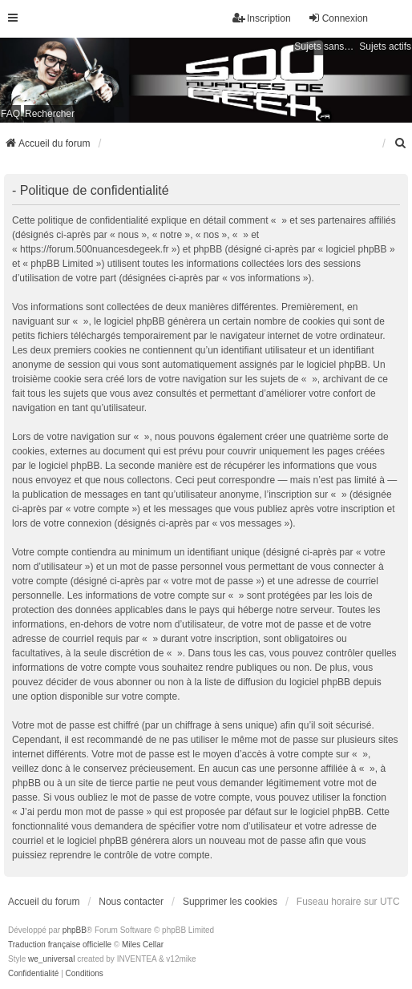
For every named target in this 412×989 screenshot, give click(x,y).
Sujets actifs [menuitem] (385, 46)
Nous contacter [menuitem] (131, 901)
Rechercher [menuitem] (50, 113)
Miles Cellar (143, 944)
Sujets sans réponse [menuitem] (324, 46)
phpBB (75, 930)
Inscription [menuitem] (261, 18)
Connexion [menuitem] (338, 18)
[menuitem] (401, 143)
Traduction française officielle (59, 944)
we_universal (51, 959)
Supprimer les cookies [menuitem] (230, 901)
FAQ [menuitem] (10, 113)
